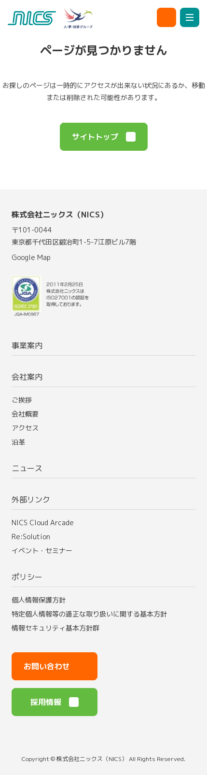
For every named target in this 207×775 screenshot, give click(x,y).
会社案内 (27, 377)
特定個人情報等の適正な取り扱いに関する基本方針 (89, 613)
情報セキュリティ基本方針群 (55, 627)
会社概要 (25, 413)
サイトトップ (104, 136)
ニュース (27, 468)
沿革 (18, 441)
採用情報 (54, 702)
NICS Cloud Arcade (47, 522)
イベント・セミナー (47, 550)
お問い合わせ (54, 666)
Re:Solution (36, 536)
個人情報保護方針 (39, 599)
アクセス (25, 427)
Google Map (36, 257)
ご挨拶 (22, 399)
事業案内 (27, 345)
